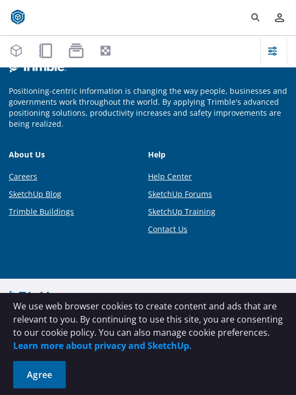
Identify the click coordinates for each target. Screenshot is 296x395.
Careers (23, 176)
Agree (39, 375)
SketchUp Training (181, 211)
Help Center (170, 176)
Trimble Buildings (41, 211)
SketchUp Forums (180, 194)
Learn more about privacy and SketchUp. (102, 346)
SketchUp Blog (35, 194)
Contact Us (167, 229)
